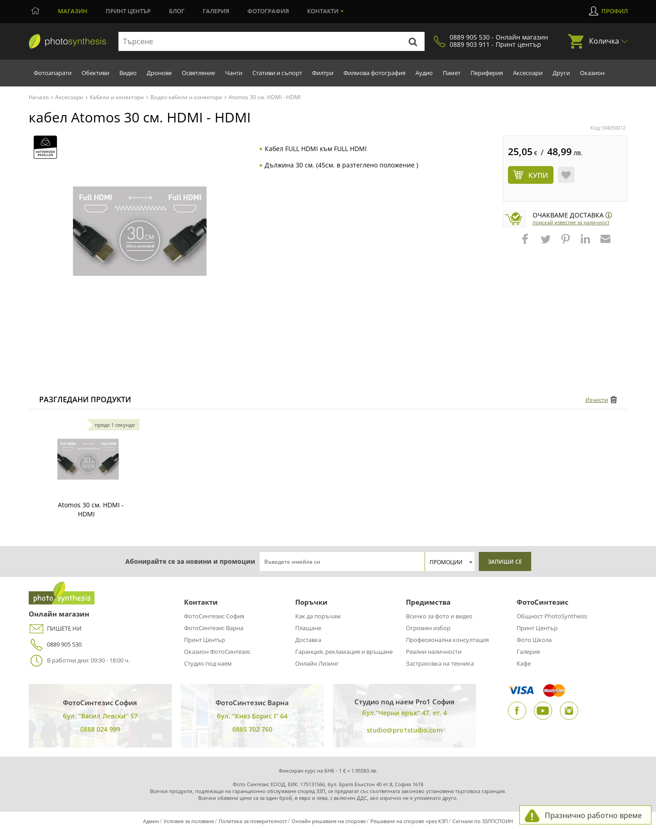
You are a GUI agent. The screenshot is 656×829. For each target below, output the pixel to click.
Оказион (592, 73)
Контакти (322, 11)
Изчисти (596, 400)
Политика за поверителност (253, 821)
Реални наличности (433, 651)
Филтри (322, 73)
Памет (452, 73)
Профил (614, 11)
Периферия (487, 73)
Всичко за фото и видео (439, 616)
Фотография (268, 11)
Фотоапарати (53, 73)
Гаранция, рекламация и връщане (344, 651)
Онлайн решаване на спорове (329, 821)
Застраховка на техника (440, 663)
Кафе (524, 663)
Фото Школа (534, 640)
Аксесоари (528, 73)
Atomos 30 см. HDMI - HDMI (91, 509)
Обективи (95, 73)
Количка (604, 41)
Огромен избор (428, 628)
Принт (128, 11)
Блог (176, 11)
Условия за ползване (189, 821)
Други (561, 73)
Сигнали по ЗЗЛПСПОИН (482, 821)
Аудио (424, 73)
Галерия (216, 11)
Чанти (233, 73)
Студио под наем (208, 663)
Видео (128, 73)
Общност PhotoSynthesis (552, 616)
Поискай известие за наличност (571, 222)
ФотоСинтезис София (214, 616)
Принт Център (204, 640)
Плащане (308, 628)
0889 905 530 (55, 644)
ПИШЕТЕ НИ (55, 629)
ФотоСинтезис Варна (213, 628)
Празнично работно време (593, 815)
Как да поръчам (318, 616)
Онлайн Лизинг (317, 663)
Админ (151, 821)
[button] (526, 243)
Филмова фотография (374, 73)
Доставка (308, 640)
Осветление (198, 73)
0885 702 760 (252, 729)
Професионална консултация (447, 640)
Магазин (72, 11)
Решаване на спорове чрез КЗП (409, 821)
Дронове (159, 73)
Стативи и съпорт (277, 73)
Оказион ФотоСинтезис (217, 651)
